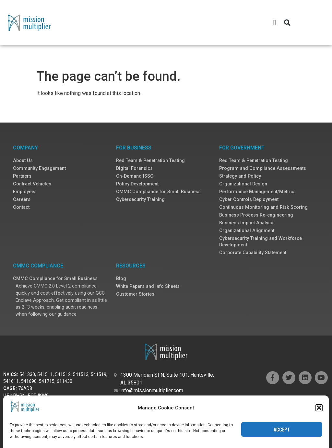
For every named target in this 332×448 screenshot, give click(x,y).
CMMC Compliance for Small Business (158, 192)
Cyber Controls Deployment (249, 199)
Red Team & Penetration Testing (150, 160)
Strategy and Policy (240, 176)
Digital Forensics (134, 168)
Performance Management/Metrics (257, 192)
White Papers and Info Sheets (148, 286)
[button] (274, 23)
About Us (23, 160)
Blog (121, 278)
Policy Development (137, 184)
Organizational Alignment (246, 230)
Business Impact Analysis (247, 223)
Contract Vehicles (32, 184)
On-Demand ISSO (134, 176)
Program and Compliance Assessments (262, 168)
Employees (25, 192)
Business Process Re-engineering (256, 215)
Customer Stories (135, 294)
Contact (21, 207)
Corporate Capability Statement (252, 252)
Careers (21, 199)
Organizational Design (243, 184)
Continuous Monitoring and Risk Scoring (263, 207)
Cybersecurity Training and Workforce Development (260, 242)
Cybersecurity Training (140, 199)
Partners (22, 176)
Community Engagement (39, 168)
